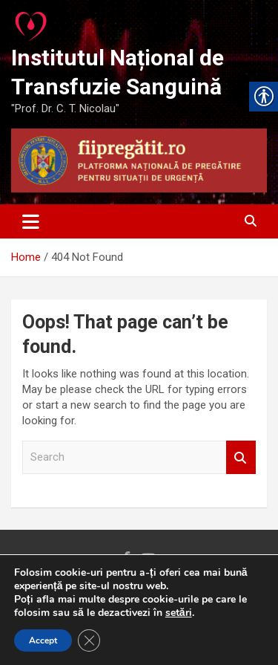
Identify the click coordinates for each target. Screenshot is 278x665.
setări (178, 613)
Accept (43, 640)
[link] (32, 22)
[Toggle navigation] (30, 221)
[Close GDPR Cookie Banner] (89, 640)
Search (241, 457)
